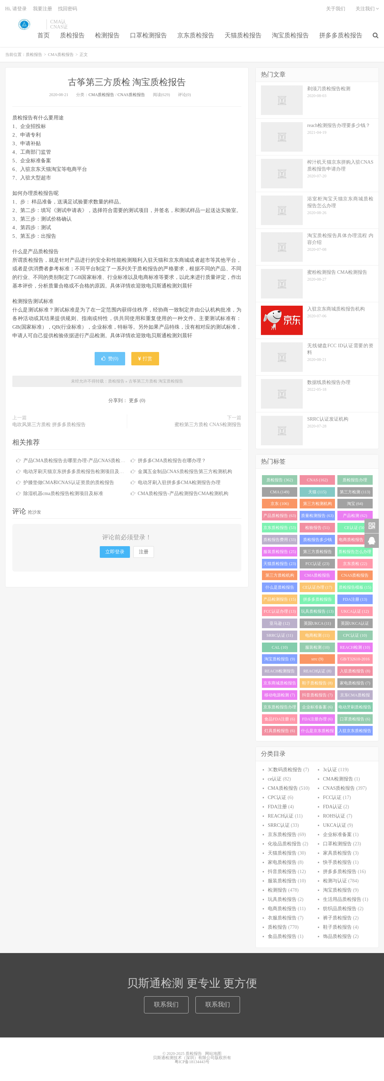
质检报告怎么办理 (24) (354, 552)
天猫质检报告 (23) (279, 563)
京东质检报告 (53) (279, 527)
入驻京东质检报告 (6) (354, 732)
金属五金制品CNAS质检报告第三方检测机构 (185, 471)
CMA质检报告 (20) (317, 576)
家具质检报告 (337, 853)
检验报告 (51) (317, 527)
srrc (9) (317, 659)
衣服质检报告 (282, 917)
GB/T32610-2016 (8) (355, 660)
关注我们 (367, 8)
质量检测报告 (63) (317, 515)
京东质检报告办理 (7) (279, 708)
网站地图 (213, 1053)
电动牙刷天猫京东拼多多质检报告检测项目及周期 (76, 471)
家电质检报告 (282, 862)
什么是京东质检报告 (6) (317, 732)
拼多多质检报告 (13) (317, 600)
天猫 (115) (317, 492)
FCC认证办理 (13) (280, 611)
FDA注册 (277, 806)
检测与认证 (335, 880)
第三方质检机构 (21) (279, 576)
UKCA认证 (334, 825)
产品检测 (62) (355, 515)
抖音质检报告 (282, 871)
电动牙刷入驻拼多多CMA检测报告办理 (179, 482)
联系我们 (166, 1004)
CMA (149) (279, 492)
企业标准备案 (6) (317, 707)
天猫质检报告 (243, 35)
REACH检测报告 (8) (280, 672)
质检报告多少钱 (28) (317, 540)
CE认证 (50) (354, 527)
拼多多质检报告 (340, 35)
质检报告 (24, 24)
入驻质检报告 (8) (355, 671)
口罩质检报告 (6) (355, 719)
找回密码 (67, 8)
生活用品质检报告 (342, 899)
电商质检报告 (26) (355, 539)
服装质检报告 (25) (279, 551)
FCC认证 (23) (317, 563)
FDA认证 (332, 806)
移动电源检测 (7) (279, 695)
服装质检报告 (282, 880)
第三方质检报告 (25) (317, 552)
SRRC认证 (279, 825)
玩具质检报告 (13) (317, 611)
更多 (134, 400)
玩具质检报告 (282, 899)
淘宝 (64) (355, 503)
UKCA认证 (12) (355, 611)
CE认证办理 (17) (317, 587)
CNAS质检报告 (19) (355, 576)
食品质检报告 (282, 936)
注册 (143, 551)
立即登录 (114, 551)
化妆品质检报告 (284, 843)
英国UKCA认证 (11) (355, 624)
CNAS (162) (317, 480)
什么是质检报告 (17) (279, 588)
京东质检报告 (195, 35)
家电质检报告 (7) (355, 683)
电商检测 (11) (317, 635)
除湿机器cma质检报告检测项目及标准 (63, 493)
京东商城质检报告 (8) (279, 684)
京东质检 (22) (355, 563)
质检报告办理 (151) (355, 481)
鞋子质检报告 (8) (317, 683)
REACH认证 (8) (317, 671)
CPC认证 (277, 797)
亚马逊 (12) (279, 623)
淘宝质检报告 (290, 35)
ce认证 (274, 779)
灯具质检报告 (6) (279, 730)
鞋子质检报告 (337, 927)
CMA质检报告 (61, 54)
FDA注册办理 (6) (317, 719)
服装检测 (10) (317, 647)
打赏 (145, 358)
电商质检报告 (282, 908)
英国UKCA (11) (317, 623)
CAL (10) (280, 647)
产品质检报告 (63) (279, 515)
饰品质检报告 (337, 936)
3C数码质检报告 (285, 769)
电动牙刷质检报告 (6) (354, 708)
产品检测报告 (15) (279, 599)
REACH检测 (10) (355, 647)
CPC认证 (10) (355, 635)
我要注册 (42, 8)
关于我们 (335, 8)
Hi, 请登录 (16, 8)
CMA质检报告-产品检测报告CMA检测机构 (183, 493)
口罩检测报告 (148, 35)
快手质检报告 (337, 862)
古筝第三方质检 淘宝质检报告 (127, 82)
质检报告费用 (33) (279, 539)
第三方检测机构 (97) (317, 504)
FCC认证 (332, 797)
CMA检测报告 (338, 779)
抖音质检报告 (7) (317, 695)
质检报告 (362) (279, 480)
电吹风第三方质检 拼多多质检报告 (49, 424)
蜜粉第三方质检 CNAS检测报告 (208, 424)
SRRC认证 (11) (279, 635)
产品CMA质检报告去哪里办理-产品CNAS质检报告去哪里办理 (88, 460)
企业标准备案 (337, 834)
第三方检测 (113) (355, 492)
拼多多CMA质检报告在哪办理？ (172, 460)
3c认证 (330, 769)
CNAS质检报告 (131, 94)
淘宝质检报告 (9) (279, 659)
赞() (109, 358)
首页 (43, 35)
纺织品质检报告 (340, 908)
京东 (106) (280, 503)
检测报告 (107, 35)
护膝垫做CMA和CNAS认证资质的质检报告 (68, 482)
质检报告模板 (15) (355, 587)
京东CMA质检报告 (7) (355, 696)
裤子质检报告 (337, 917)
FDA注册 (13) (355, 599)
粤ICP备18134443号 (192, 1061)
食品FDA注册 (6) (279, 719)
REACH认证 (280, 816)
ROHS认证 (334, 816)
